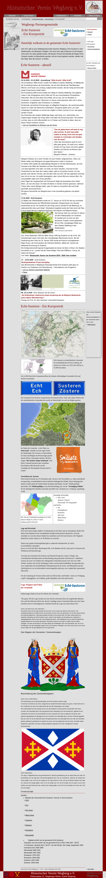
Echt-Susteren (49, 19)
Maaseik (90, 32)
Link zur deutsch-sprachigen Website (36, 270)
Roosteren (29, 830)
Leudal (89, 34)
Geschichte (90, 46)
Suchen (99, 18)
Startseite (12, 16)
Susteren (28, 820)
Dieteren (28, 825)
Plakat (25, 272)
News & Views (91, 68)
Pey (26, 805)
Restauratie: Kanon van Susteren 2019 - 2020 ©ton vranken (53, 255)
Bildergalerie (91, 324)
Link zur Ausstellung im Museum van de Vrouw (40, 125)
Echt (27, 800)
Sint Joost (29, 810)
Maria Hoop (29, 815)
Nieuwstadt (29, 835)
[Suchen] (91, 18)
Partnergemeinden (37, 19)
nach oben (90, 869)
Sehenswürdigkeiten (93, 49)
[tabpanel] (12, 19)
